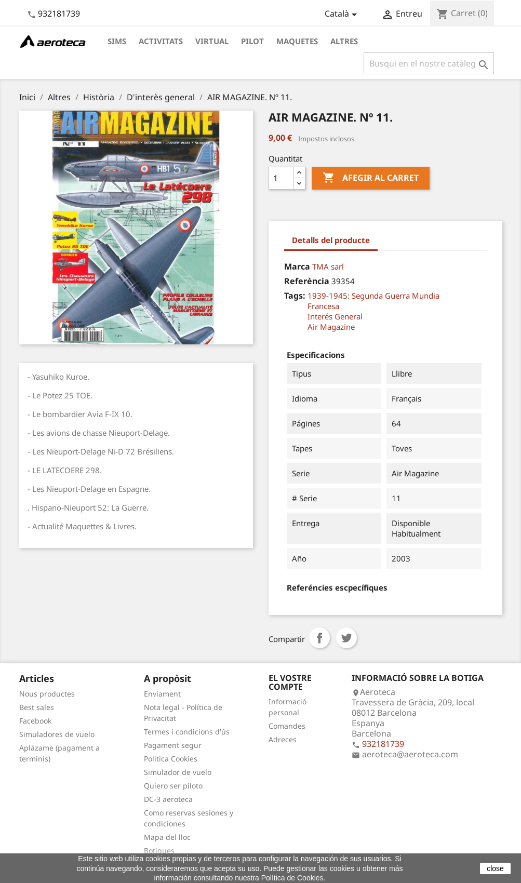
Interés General (335, 316)
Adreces (283, 739)
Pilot (252, 41)
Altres (344, 41)
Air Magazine (331, 327)
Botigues (159, 850)
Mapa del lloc (167, 837)
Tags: (294, 295)
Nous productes (47, 694)
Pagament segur (173, 745)
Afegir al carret (371, 178)
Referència (306, 281)
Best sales (36, 707)
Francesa (323, 306)
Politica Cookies (170, 759)
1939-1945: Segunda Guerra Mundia (373, 295)
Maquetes (297, 41)
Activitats (161, 41)
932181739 (59, 13)
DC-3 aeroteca (168, 799)
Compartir (319, 637)
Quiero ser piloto (173, 786)
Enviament (162, 694)
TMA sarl (328, 266)
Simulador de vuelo (177, 772)
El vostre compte (290, 682)
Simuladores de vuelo (57, 734)
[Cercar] (429, 63)
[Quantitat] (281, 178)
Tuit (346, 637)
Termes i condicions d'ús (187, 732)
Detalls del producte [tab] (331, 240)
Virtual (212, 41)
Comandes (287, 726)
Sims (117, 41)
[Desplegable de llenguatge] (342, 14)
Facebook (35, 721)
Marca (297, 266)
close (495, 868)
